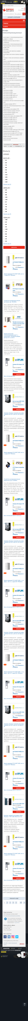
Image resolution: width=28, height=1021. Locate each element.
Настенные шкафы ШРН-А (10, 97)
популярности (19, 146)
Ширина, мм (6, 188)
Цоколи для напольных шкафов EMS (12, 134)
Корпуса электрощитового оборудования (14, 76)
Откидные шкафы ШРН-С (9, 104)
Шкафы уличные (7, 136)
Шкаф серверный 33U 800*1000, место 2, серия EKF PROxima (14, 453)
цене (12, 146)
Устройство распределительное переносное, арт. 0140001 (12, 479)
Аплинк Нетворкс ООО (18, 365)
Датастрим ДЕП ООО (18, 401)
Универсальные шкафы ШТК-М (11, 131)
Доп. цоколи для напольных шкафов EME (13, 69)
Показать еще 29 (7, 243)
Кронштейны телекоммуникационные (12, 44)
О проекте (4, 5)
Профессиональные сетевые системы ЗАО (18, 322)
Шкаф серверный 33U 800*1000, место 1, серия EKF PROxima (14, 274)
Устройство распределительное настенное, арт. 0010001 (12, 301)
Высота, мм (6, 158)
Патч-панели (6, 107)
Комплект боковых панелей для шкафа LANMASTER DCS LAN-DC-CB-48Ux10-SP (14, 634)
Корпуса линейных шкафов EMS (11, 75)
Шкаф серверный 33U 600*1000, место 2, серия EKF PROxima (14, 854)
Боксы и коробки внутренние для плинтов (14, 61)
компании (17, 144)
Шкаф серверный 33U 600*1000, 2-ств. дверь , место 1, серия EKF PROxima (14, 581)
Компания (6, 154)
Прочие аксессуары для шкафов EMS (12, 116)
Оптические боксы (8, 99)
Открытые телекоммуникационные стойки (14, 105)
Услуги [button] (5, 26)
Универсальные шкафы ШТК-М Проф (12, 133)
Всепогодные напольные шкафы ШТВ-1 (13, 64)
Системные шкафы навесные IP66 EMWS (13, 129)
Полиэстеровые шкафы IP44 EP (11, 111)
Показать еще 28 (7, 214)
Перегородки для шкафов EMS (11, 109)
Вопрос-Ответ (10, 5)
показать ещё (14, 898)
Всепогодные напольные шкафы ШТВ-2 (13, 66)
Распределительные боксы (10, 121)
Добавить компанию (14, 17)
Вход (23, 8)
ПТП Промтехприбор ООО (18, 289)
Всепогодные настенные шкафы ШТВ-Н (13, 68)
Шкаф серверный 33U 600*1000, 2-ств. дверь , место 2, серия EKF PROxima (14, 672)
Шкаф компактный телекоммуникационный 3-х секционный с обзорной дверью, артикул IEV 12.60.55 (12, 335)
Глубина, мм (6, 217)
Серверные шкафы (8, 128)
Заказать (18, 374)
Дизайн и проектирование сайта (10, 943)
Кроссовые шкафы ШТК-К (10, 78)
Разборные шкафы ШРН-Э (10, 119)
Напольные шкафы (8, 90)
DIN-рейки (6, 49)
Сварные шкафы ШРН (8, 126)
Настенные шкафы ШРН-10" (10, 95)
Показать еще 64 (7, 184)
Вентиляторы (6, 63)
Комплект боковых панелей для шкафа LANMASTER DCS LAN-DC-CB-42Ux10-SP (14, 414)
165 (21, 902)
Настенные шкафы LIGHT (9, 93)
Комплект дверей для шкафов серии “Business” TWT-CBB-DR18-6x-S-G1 (13, 816)
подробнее (17, 922)
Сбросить (14, 247)
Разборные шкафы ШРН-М (10, 117)
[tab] (14, 23)
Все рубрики (18, 14)
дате (6, 146)
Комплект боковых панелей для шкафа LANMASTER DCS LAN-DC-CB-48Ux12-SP (14, 725)
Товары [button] (5, 23)
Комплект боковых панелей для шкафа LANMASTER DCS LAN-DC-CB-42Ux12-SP (14, 542)
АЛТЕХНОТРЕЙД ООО (18, 262)
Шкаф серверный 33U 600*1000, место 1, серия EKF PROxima (14, 764)
